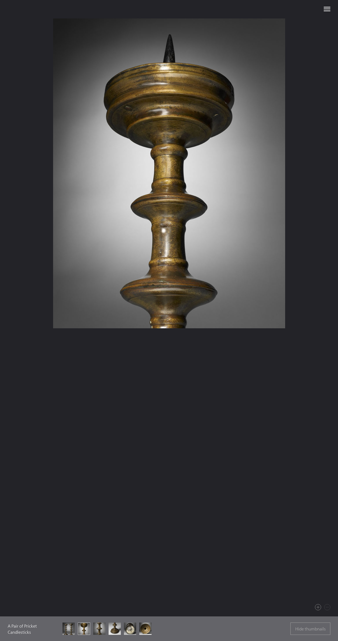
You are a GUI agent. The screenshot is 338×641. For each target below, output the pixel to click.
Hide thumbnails (310, 629)
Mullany (42, 9)
